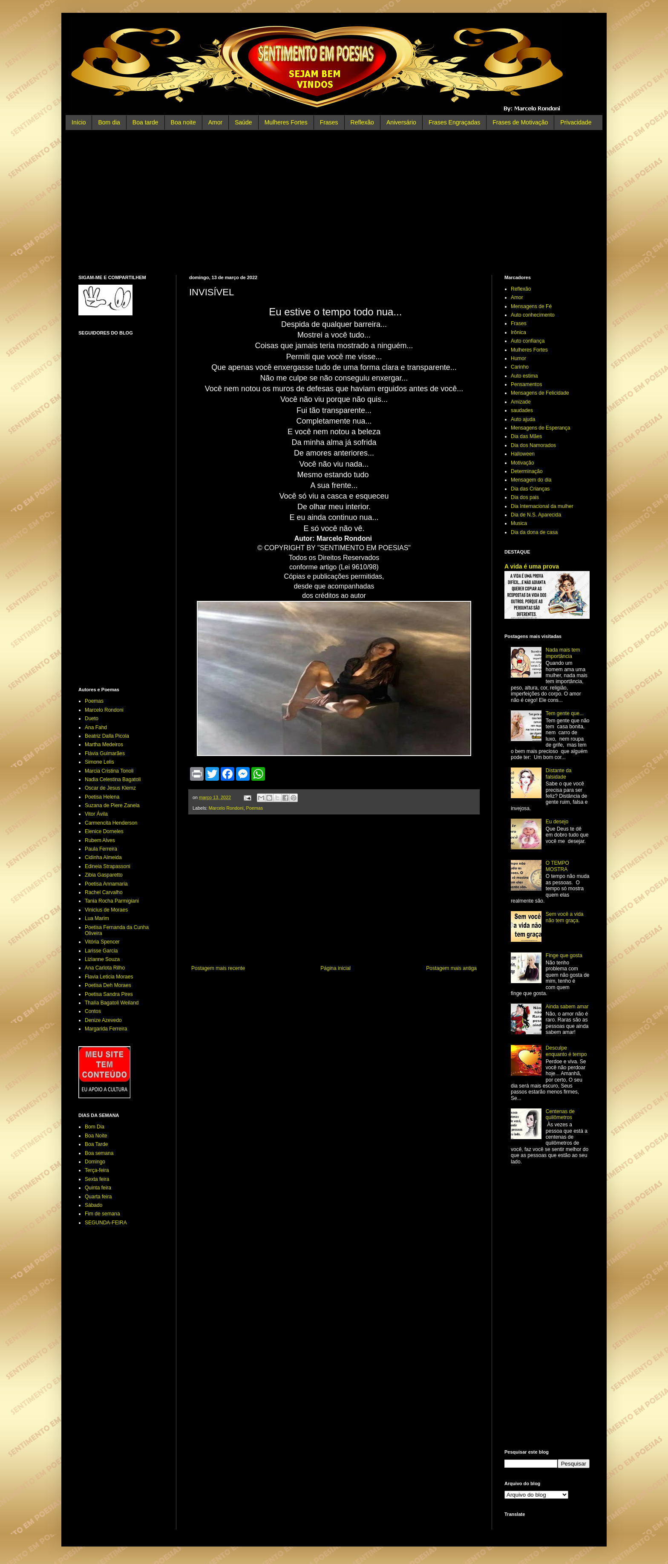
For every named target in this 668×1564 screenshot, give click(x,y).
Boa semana (99, 1153)
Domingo (95, 1162)
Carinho (520, 367)
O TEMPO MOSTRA (557, 866)
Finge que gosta (564, 955)
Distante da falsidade (559, 773)
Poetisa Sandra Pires (109, 994)
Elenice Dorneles (104, 831)
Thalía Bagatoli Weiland (112, 1003)
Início (79, 122)
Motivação (522, 463)
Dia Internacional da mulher (542, 506)
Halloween (523, 454)
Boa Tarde (96, 1144)
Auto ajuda (523, 419)
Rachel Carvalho (104, 892)
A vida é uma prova (531, 566)
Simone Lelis (99, 762)
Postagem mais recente (218, 968)
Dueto (91, 718)
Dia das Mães (526, 436)
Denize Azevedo (103, 1020)
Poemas (254, 808)
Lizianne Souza (102, 959)
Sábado (93, 1205)
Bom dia (109, 122)
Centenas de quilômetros (560, 1114)
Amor (215, 122)
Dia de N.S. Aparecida (536, 515)
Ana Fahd (96, 727)
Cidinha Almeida (103, 857)
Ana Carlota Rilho (105, 968)
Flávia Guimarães (105, 753)
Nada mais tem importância (563, 653)
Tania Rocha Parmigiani (112, 901)
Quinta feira (98, 1188)
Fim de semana (102, 1214)
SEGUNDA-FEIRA (106, 1223)
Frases (329, 122)
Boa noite (183, 122)
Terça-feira (97, 1170)
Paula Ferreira (101, 849)
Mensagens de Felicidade (540, 393)
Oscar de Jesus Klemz (110, 788)
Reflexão (362, 122)
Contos (93, 1011)
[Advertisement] (334, 202)
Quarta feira (98, 1197)
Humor (518, 358)
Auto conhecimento (533, 315)
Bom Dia (94, 1127)
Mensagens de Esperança (540, 428)
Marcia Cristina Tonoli (109, 771)
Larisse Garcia (101, 951)
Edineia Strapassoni (107, 866)
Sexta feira (97, 1179)
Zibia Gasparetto (104, 875)
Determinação (527, 471)
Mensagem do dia (531, 480)
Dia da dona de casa (534, 532)
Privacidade (575, 122)
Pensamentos (526, 384)
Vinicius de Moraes (106, 910)
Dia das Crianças (530, 489)
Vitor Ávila (96, 814)
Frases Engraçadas (454, 122)
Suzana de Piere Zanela (112, 805)
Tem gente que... (565, 713)
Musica (519, 523)
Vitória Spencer (102, 942)
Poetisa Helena (102, 797)
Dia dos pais (525, 497)
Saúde (243, 122)
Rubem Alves (100, 840)
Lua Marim (97, 918)
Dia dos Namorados (533, 445)
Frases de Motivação (520, 122)
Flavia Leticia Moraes (109, 977)
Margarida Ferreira (106, 1029)
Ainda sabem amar (567, 1007)
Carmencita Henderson (111, 823)
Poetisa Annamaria (106, 884)
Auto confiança (527, 341)
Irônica (518, 332)
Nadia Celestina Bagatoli (113, 779)
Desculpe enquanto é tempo (566, 1051)
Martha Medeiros (104, 744)
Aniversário (401, 122)
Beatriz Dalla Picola (107, 736)
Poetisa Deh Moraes (108, 985)
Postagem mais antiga (451, 968)
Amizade (521, 402)
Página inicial (335, 968)
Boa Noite (96, 1136)
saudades (522, 410)
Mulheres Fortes (286, 122)
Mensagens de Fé (531, 306)
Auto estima (524, 376)
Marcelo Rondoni (226, 808)
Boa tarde (145, 122)
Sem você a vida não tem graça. (565, 917)
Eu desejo (557, 822)
